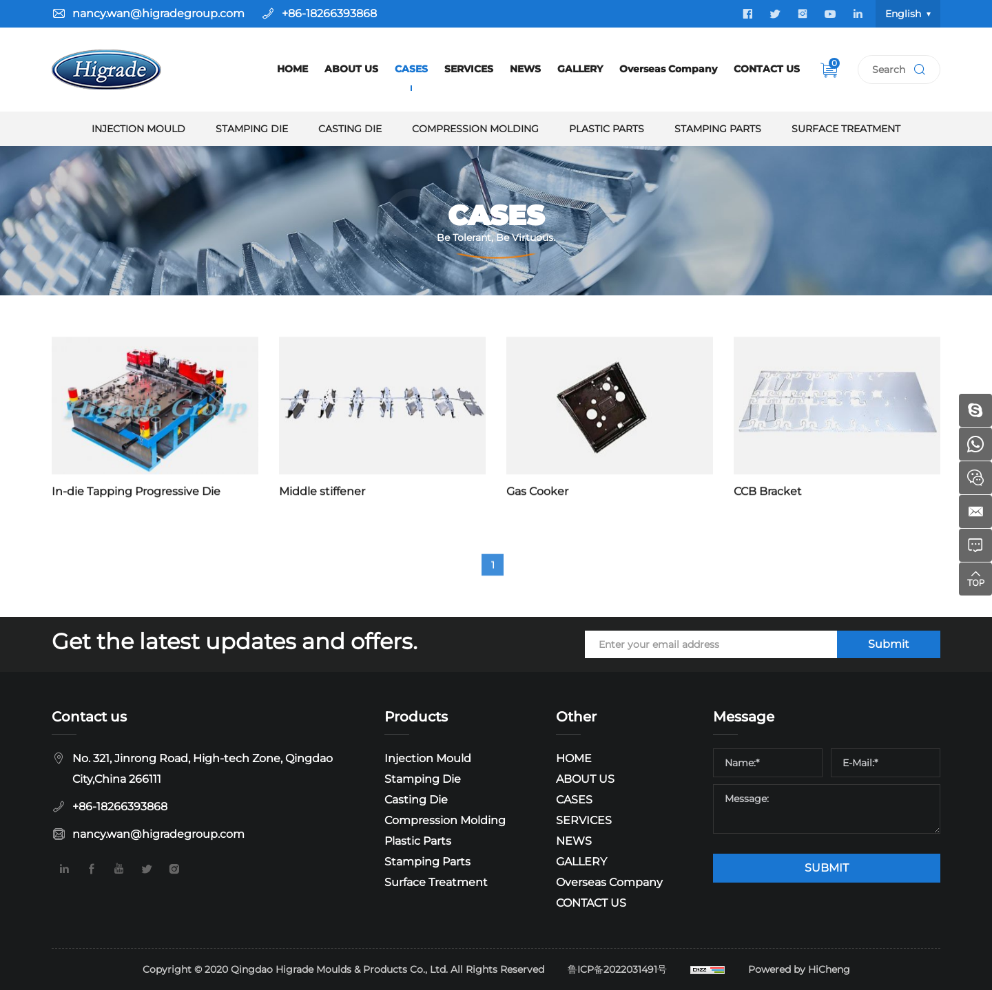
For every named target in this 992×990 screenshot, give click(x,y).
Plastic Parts (606, 129)
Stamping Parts (717, 129)
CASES (411, 69)
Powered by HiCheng (799, 969)
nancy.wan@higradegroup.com (158, 13)
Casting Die (350, 129)
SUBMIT (827, 867)
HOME (292, 69)
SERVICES (468, 69)
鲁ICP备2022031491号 (617, 969)
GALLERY (580, 69)
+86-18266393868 (329, 13)
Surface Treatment (846, 129)
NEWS (525, 69)
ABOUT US (351, 69)
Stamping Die (252, 129)
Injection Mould (138, 129)
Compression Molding (475, 129)
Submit (888, 644)
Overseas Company (668, 69)
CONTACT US (767, 69)
